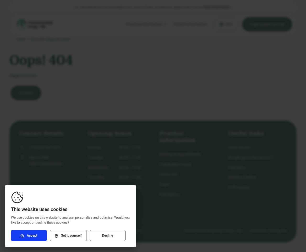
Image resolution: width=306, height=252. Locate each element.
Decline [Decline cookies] (107, 235)
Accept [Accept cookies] (29, 236)
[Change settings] (68, 235)
